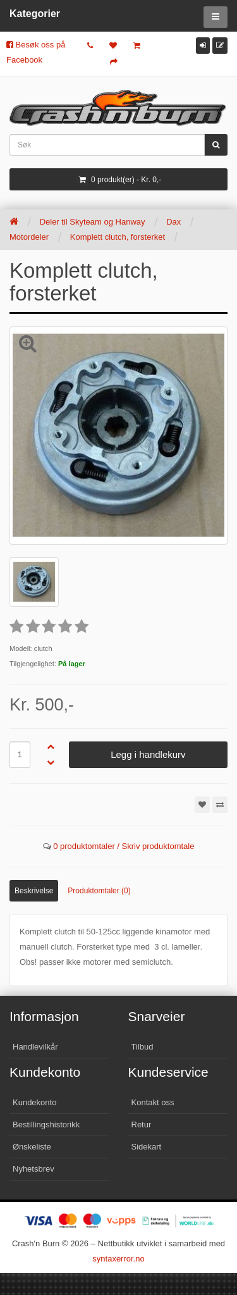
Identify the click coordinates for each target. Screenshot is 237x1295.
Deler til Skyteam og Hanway (92, 221)
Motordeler (29, 237)
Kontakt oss (152, 1102)
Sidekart (146, 1146)
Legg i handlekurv (148, 754)
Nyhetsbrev (33, 1169)
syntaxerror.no (118, 1258)
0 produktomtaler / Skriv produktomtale (123, 846)
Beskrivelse (34, 890)
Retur (141, 1124)
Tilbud (142, 1046)
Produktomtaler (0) (99, 890)
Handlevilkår (35, 1046)
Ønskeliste (32, 1146)
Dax (173, 221)
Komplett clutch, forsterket (117, 237)
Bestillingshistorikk (46, 1124)
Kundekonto (34, 1102)
